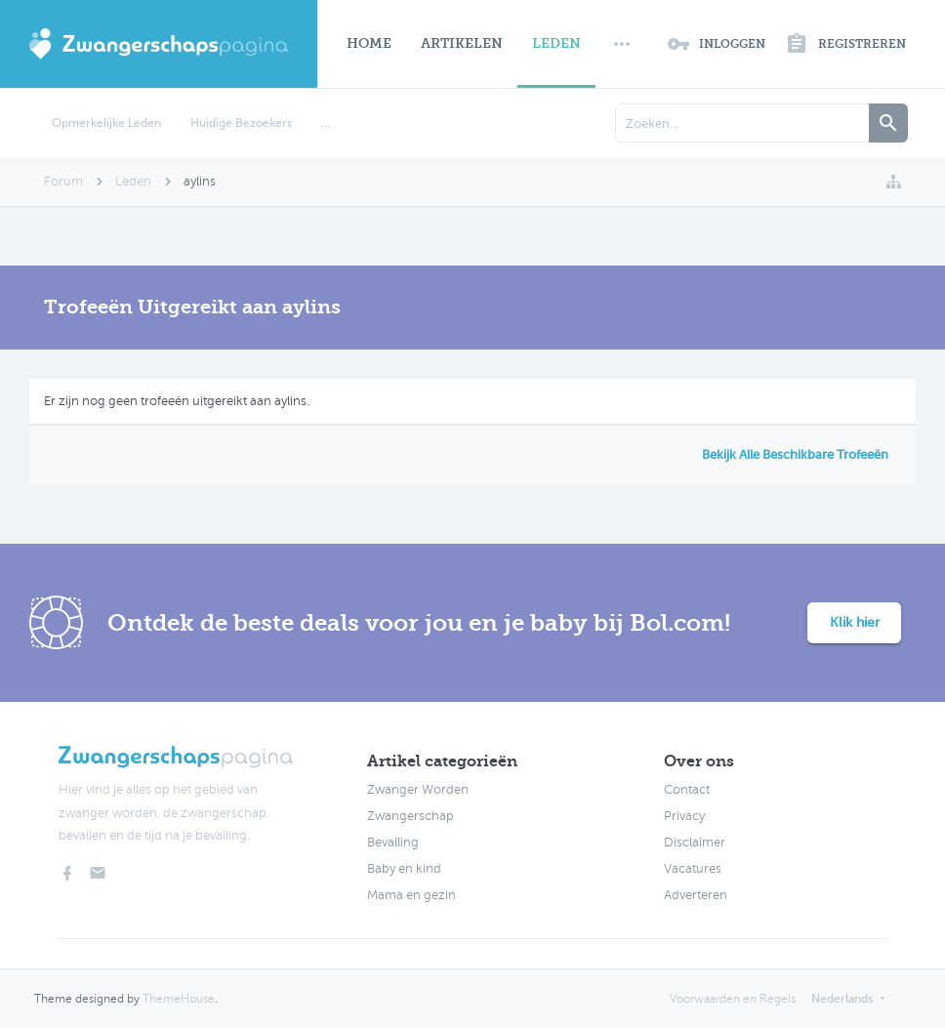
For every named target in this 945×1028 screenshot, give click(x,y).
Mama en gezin (411, 895)
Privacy (684, 816)
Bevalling (393, 842)
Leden (556, 43)
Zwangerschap (410, 816)
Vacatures (692, 869)
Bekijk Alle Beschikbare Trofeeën (795, 454)
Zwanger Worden (418, 790)
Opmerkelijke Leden (106, 123)
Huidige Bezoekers (241, 123)
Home (369, 43)
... (325, 123)
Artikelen (462, 43)
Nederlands (842, 999)
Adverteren (695, 895)
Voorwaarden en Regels (733, 999)
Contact (687, 790)
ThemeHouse (179, 999)
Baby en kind (404, 869)
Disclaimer (694, 842)
